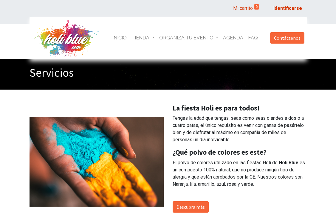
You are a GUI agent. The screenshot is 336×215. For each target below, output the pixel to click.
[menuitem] (119, 38)
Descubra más (190, 207)
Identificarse (287, 8)
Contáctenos (287, 38)
